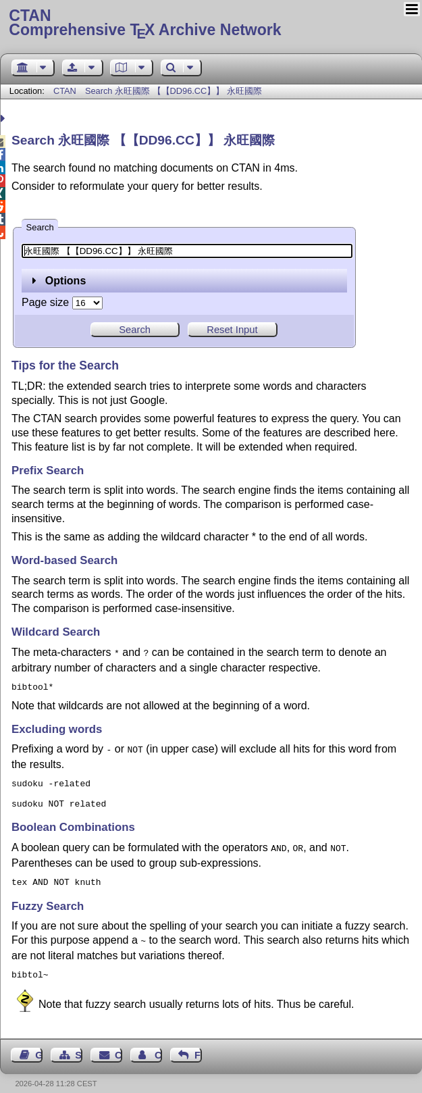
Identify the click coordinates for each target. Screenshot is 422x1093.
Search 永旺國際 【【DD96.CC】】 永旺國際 (173, 91)
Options (59, 280)
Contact (118, 1043)
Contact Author (158, 1043)
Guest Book (39, 1043)
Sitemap (78, 1043)
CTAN (64, 91)
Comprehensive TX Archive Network (211, 24)
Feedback (198, 1043)
